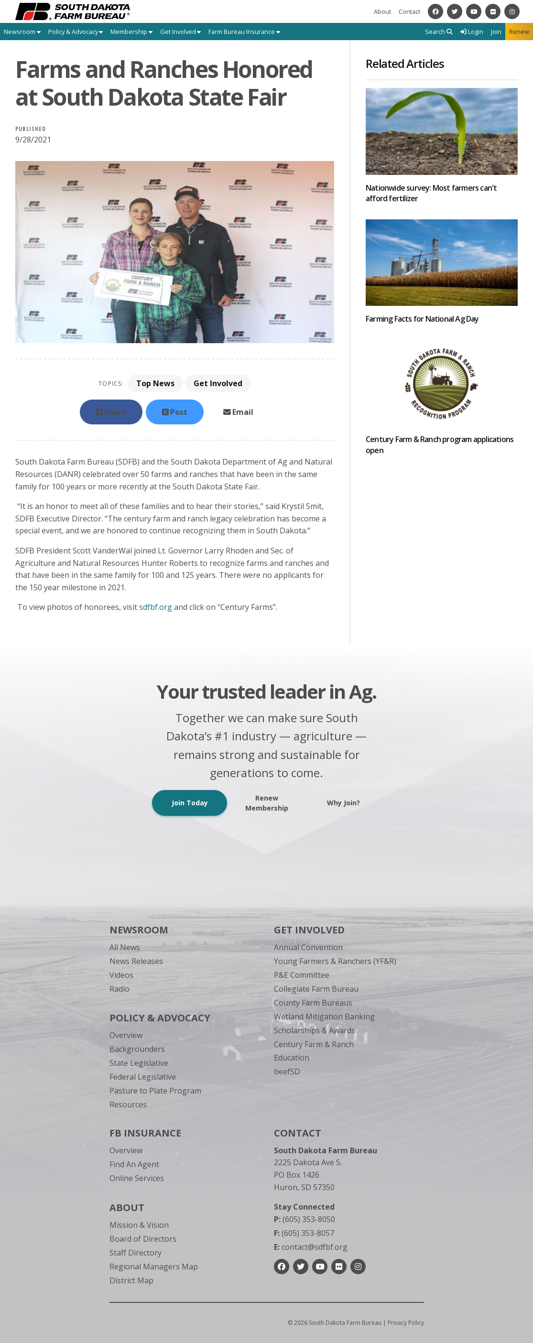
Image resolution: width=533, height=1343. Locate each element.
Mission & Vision (139, 1225)
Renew (519, 31)
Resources (128, 1104)
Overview (125, 1035)
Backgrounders (137, 1049)
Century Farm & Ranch (314, 1044)
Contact (409, 11)
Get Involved (218, 383)
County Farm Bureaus (313, 1002)
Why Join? (343, 802)
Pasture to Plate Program (155, 1090)
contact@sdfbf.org (311, 1247)
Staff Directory (135, 1252)
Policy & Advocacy (159, 1017)
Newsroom (138, 929)
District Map (131, 1280)
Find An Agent (134, 1164)
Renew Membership (266, 802)
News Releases (136, 961)
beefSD (287, 1071)
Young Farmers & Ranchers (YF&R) (335, 961)
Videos (121, 975)
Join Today (190, 802)
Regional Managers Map (153, 1266)
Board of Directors (142, 1239)
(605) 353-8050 (304, 1219)
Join (496, 31)
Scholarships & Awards (314, 1030)
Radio (119, 989)
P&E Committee (301, 975)
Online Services (136, 1178)
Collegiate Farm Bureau (316, 989)
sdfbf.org (155, 607)
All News (124, 947)
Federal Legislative (142, 1077)
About (382, 11)
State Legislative (138, 1063)
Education (291, 1057)
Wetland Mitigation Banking (324, 1016)
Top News (155, 383)
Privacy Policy (406, 1323)
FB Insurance (145, 1132)
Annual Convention (308, 947)
